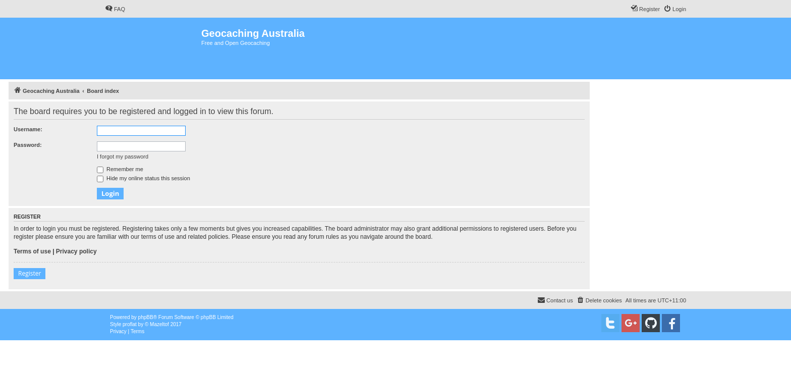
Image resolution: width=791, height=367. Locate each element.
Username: (28, 129)
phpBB (145, 317)
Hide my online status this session (143, 178)
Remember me (120, 169)
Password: (28, 145)
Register (29, 273)
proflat (130, 324)
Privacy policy (76, 251)
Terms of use (32, 251)
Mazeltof (159, 324)
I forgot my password (122, 156)
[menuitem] (115, 9)
